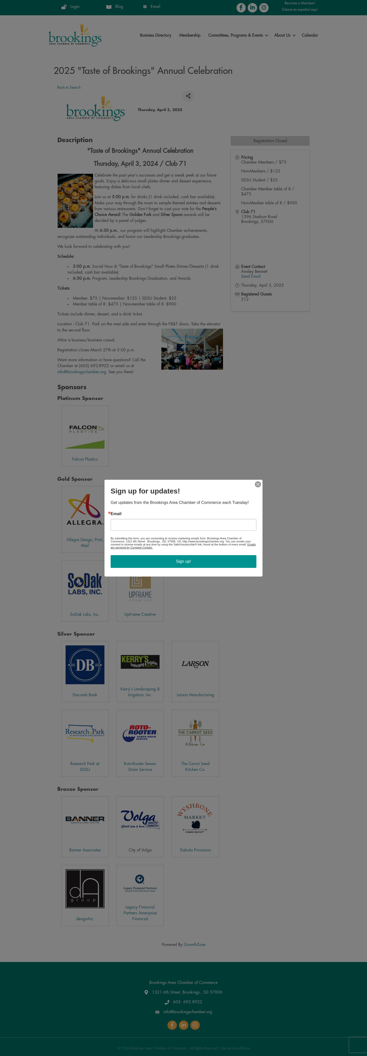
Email (116, 514)
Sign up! (183, 561)
